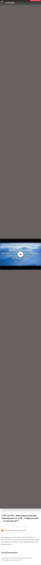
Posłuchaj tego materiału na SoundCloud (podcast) (13, 530)
